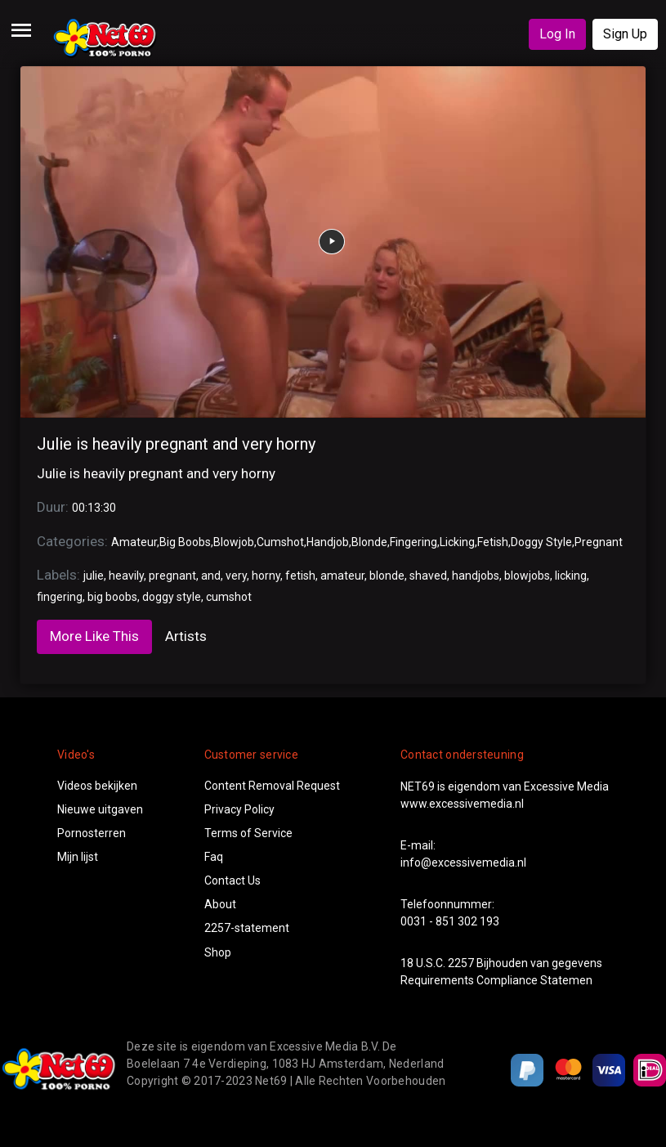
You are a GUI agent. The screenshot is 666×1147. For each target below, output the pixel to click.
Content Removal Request (272, 785)
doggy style (171, 596)
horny (266, 575)
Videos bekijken (97, 785)
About (220, 904)
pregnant (172, 575)
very (236, 575)
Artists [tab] (186, 636)
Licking (457, 542)
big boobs (112, 596)
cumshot (229, 596)
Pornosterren (91, 833)
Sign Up (625, 34)
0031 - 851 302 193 (449, 921)
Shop (217, 952)
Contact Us (232, 880)
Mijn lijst (77, 856)
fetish (300, 575)
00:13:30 (94, 507)
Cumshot (280, 542)
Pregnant (598, 542)
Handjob (327, 542)
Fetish (492, 542)
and (211, 575)
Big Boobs (185, 542)
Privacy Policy (239, 809)
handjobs (475, 575)
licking (571, 575)
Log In (557, 34)
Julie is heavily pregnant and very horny (176, 444)
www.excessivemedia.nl (462, 803)
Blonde (369, 542)
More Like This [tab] (94, 636)
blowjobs (527, 575)
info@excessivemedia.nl (463, 862)
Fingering (413, 542)
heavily (126, 575)
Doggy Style (541, 542)
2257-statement (246, 927)
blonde (387, 575)
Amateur (134, 542)
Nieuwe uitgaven (100, 809)
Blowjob (233, 542)
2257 (461, 963)
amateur (342, 575)
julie (93, 575)
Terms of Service (248, 833)
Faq (213, 856)
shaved (428, 575)
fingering (60, 596)
